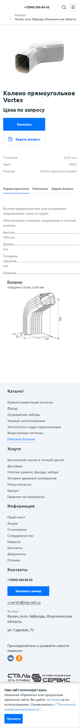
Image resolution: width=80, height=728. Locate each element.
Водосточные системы (25, 433)
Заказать (24, 124)
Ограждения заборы (23, 414)
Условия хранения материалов (32, 478)
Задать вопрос (24, 139)
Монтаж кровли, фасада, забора (32, 472)
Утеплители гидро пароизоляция (34, 427)
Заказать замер (28, 591)
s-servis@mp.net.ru (24, 602)
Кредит (13, 490)
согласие (53, 699)
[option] (40, 56)
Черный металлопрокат (26, 421)
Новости (14, 542)
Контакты (14, 548)
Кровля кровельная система (30, 402)
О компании (17, 529)
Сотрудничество (20, 536)
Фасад (12, 408)
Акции (12, 523)
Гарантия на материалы (26, 497)
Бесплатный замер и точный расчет (35, 460)
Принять (14, 719)
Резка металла (19, 484)
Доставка (14, 466)
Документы (16, 554)
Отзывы (13, 560)
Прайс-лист (16, 517)
